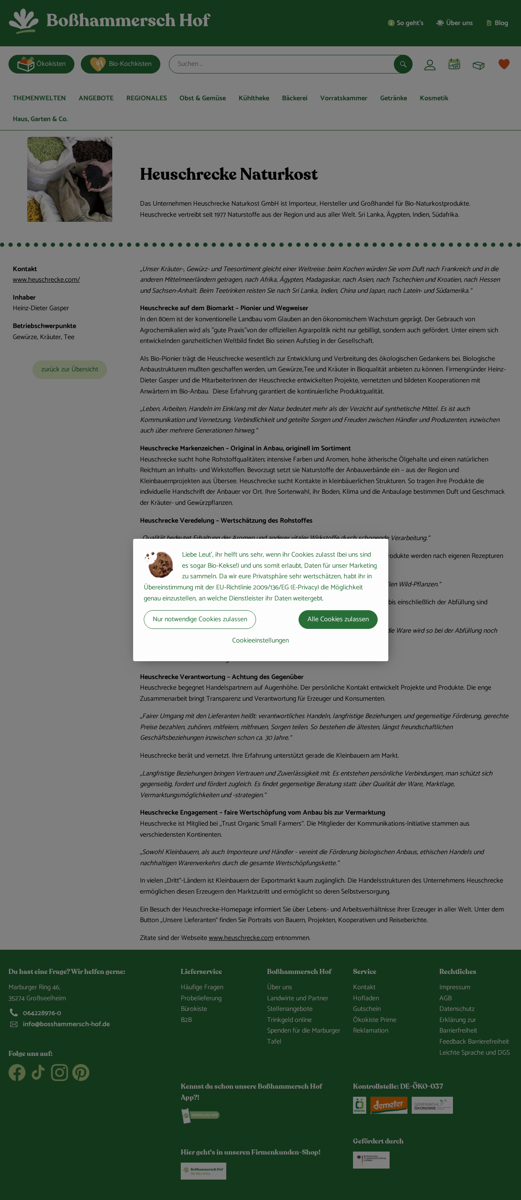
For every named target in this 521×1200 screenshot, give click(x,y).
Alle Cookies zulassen (338, 619)
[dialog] (260, 600)
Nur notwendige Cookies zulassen (200, 619)
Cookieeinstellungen (260, 640)
